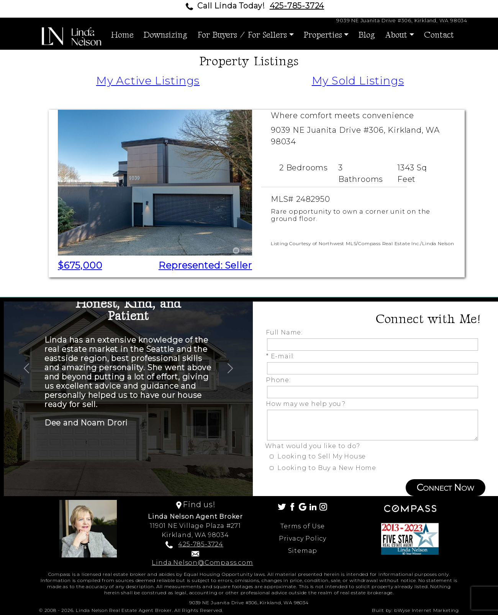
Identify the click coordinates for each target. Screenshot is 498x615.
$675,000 (80, 265)
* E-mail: (282, 356)
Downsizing (165, 35)
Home (122, 35)
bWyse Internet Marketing (426, 610)
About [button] (396, 35)
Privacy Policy (302, 538)
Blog (367, 35)
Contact (439, 35)
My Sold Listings (358, 80)
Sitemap (303, 550)
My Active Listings (148, 80)
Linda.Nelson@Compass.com (202, 562)
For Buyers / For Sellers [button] (242, 35)
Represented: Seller (205, 265)
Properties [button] (323, 35)
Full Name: (286, 332)
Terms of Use (302, 526)
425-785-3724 (297, 5)
